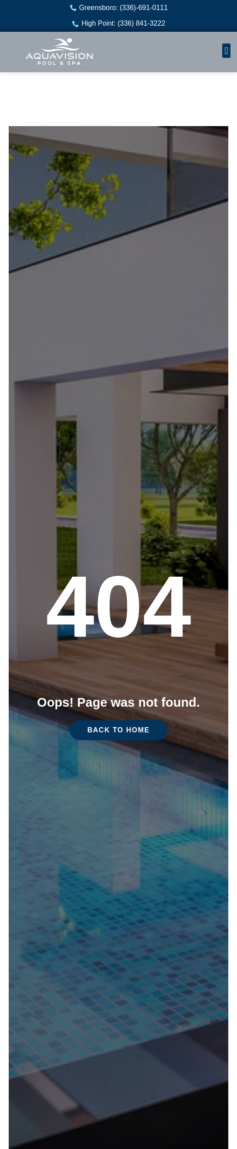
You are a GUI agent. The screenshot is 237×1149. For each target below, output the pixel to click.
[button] (226, 50)
